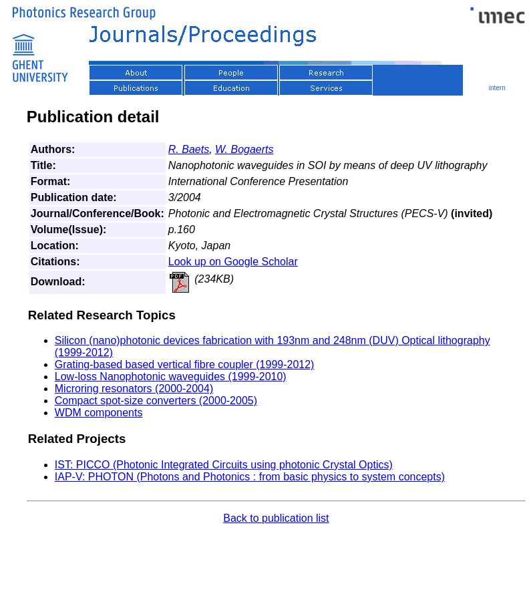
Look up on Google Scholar (233, 261)
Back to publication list (276, 518)
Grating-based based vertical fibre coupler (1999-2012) (185, 364)
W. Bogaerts (244, 149)
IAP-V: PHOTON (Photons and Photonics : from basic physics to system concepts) (250, 476)
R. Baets (188, 149)
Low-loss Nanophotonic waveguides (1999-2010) (171, 376)
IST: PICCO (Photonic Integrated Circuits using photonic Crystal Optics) (224, 464)
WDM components (99, 412)
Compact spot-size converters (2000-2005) (156, 400)
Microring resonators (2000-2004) (134, 388)
